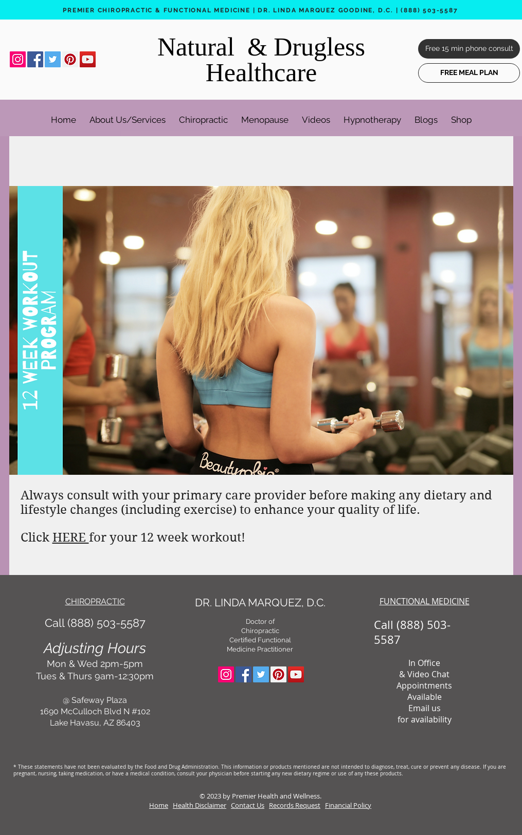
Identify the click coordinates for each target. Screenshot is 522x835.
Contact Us (247, 805)
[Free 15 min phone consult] (469, 49)
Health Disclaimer (199, 805)
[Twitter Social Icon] (53, 59)
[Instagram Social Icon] (18, 59)
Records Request (294, 805)
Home (158, 805)
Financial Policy (348, 805)
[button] (127, 115)
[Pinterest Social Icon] (70, 59)
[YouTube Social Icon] (88, 59)
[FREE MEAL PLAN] (469, 73)
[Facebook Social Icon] (35, 59)
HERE (70, 537)
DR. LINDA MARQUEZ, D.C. (260, 602)
